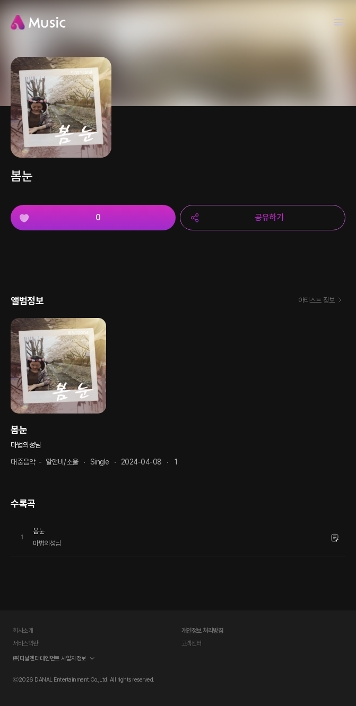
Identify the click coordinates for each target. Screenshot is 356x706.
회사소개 (23, 630)
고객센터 (191, 643)
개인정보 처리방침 (202, 630)
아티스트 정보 (321, 301)
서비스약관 (25, 643)
